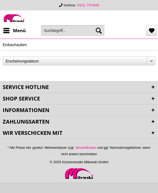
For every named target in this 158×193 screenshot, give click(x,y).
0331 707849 (88, 5)
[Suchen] (98, 30)
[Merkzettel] (151, 30)
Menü (14, 30)
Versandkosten (85, 148)
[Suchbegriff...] (72, 30)
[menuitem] (14, 30)
